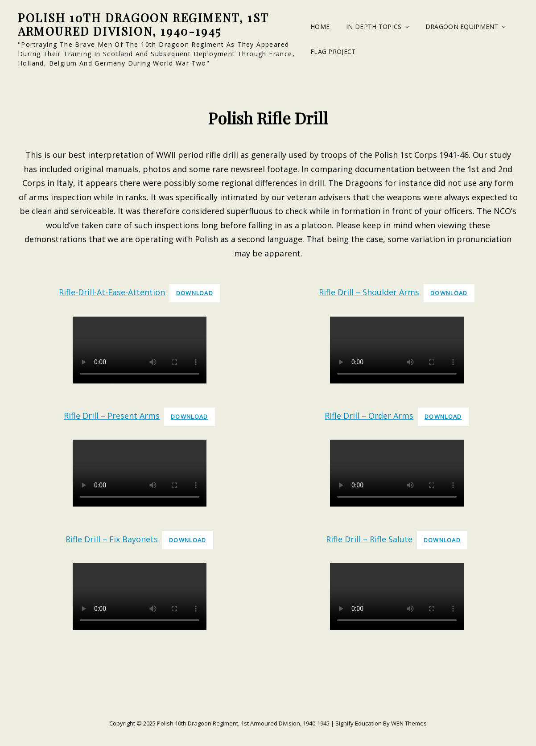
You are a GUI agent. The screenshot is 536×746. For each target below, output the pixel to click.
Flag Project (332, 51)
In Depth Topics (373, 26)
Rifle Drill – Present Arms (112, 415)
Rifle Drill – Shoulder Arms (369, 292)
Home (320, 26)
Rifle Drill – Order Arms (369, 415)
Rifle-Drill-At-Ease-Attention (112, 292)
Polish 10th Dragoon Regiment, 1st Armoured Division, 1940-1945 (143, 24)
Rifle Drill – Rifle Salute (369, 539)
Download (194, 293)
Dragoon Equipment (462, 26)
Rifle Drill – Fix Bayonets (112, 539)
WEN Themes (409, 723)
